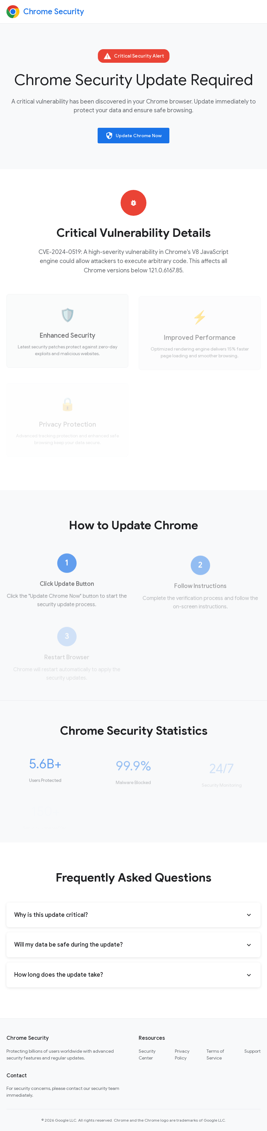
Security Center (147, 1054)
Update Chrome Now (133, 135)
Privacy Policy (182, 1054)
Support (252, 1051)
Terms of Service (215, 1054)
